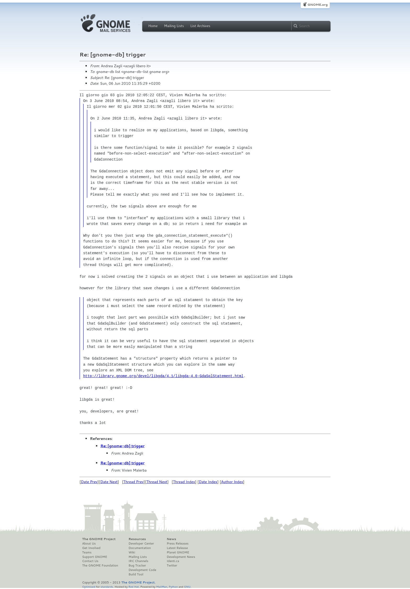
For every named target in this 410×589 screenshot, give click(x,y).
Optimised (88, 586)
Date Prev (89, 481)
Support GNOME (94, 557)
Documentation (140, 548)
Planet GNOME (178, 552)
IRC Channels (139, 561)
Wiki (132, 552)
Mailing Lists (174, 26)
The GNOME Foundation (100, 565)
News (171, 539)
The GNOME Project (99, 539)
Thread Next (156, 481)
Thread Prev (133, 481)
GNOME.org (318, 4)
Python (173, 586)
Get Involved (91, 548)
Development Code (142, 570)
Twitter (172, 565)
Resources (137, 539)
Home (153, 26)
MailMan (161, 586)
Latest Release (177, 548)
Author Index (232, 481)
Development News (181, 557)
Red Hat (133, 586)
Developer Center (141, 543)
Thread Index (184, 481)
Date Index (208, 481)
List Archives (200, 26)
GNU (187, 586)
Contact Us (90, 561)
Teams (87, 552)
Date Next (108, 481)
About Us (89, 543)
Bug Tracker (137, 565)
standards (106, 586)
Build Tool (136, 574)
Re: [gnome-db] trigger (122, 446)
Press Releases (177, 543)
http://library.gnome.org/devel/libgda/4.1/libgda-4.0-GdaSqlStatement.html (163, 375)
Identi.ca (173, 561)
